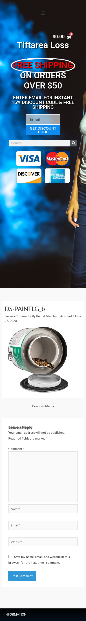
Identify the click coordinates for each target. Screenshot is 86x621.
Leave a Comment (17, 316)
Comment (16, 449)
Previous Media (43, 406)
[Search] (73, 143)
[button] (43, 12)
